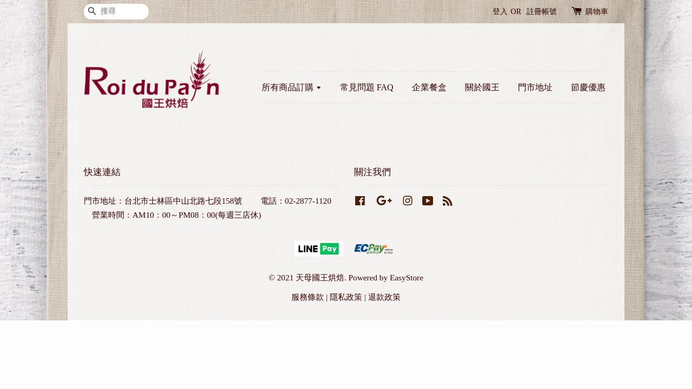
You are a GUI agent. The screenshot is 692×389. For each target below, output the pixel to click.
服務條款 (307, 296)
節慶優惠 (588, 87)
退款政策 (384, 296)
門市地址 (535, 87)
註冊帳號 (542, 12)
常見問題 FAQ (367, 87)
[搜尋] (116, 11)
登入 (500, 12)
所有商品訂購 (292, 87)
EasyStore (406, 277)
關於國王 (482, 87)
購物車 (596, 12)
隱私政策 (346, 296)
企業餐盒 (429, 87)
